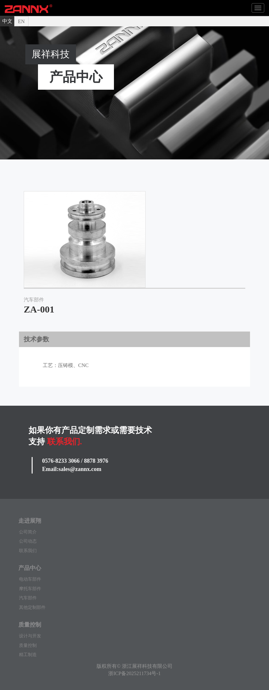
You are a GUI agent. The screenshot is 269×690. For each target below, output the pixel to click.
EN (21, 21)
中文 (7, 21)
